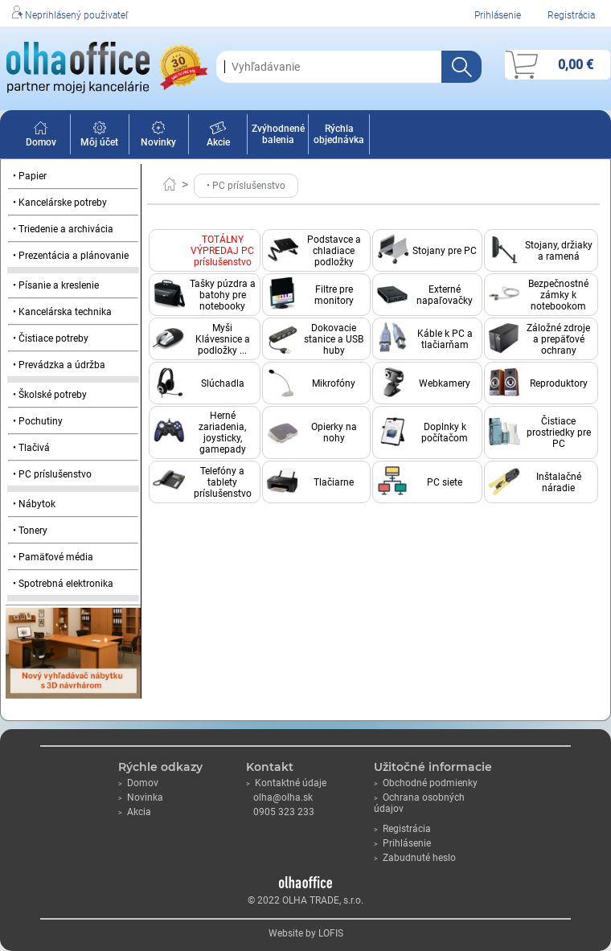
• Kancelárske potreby (60, 202)
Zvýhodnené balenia (278, 134)
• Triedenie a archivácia (63, 229)
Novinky (158, 136)
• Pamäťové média (53, 557)
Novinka (140, 797)
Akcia (134, 812)
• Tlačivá (31, 447)
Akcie (218, 136)
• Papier (29, 176)
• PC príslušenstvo (52, 474)
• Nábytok (34, 504)
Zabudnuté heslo (415, 857)
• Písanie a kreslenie (56, 285)
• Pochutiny (38, 421)
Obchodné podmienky (426, 783)
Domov (41, 136)
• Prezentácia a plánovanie (70, 255)
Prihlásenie (497, 15)
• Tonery (30, 530)
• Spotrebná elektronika (63, 583)
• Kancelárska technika (62, 312)
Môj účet (99, 136)
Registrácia (571, 15)
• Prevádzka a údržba (59, 365)
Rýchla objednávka (339, 134)
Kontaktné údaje (286, 783)
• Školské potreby (50, 394)
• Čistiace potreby (50, 338)
